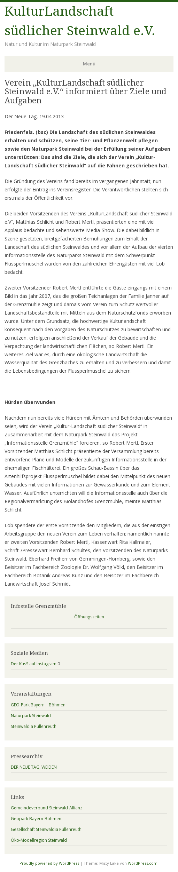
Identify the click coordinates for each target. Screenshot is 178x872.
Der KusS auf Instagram (33, 664)
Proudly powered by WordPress (49, 863)
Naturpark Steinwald (31, 716)
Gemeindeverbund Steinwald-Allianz (46, 808)
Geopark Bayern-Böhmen (36, 819)
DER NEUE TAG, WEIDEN (34, 767)
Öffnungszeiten (89, 617)
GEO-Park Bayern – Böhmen (38, 705)
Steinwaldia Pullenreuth (33, 726)
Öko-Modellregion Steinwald (39, 840)
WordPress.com (142, 863)
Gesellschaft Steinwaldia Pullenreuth (46, 829)
